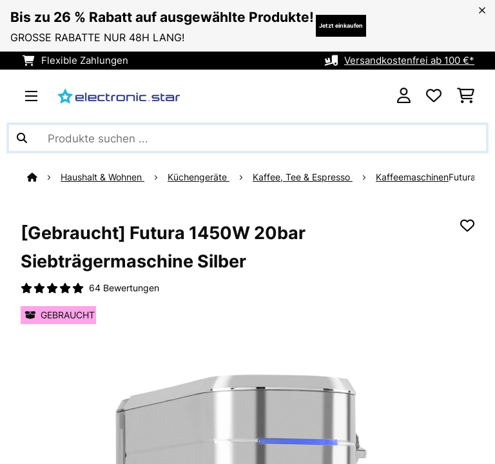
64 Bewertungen (124, 288)
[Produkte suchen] (247, 137)
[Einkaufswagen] (465, 96)
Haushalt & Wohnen (102, 177)
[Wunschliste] (434, 96)
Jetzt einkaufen (341, 25)
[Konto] (404, 96)
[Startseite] (44, 177)
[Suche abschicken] (22, 138)
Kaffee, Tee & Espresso (303, 177)
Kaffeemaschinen (412, 177)
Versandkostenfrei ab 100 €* (409, 60)
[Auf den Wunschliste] (467, 225)
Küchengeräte (198, 177)
